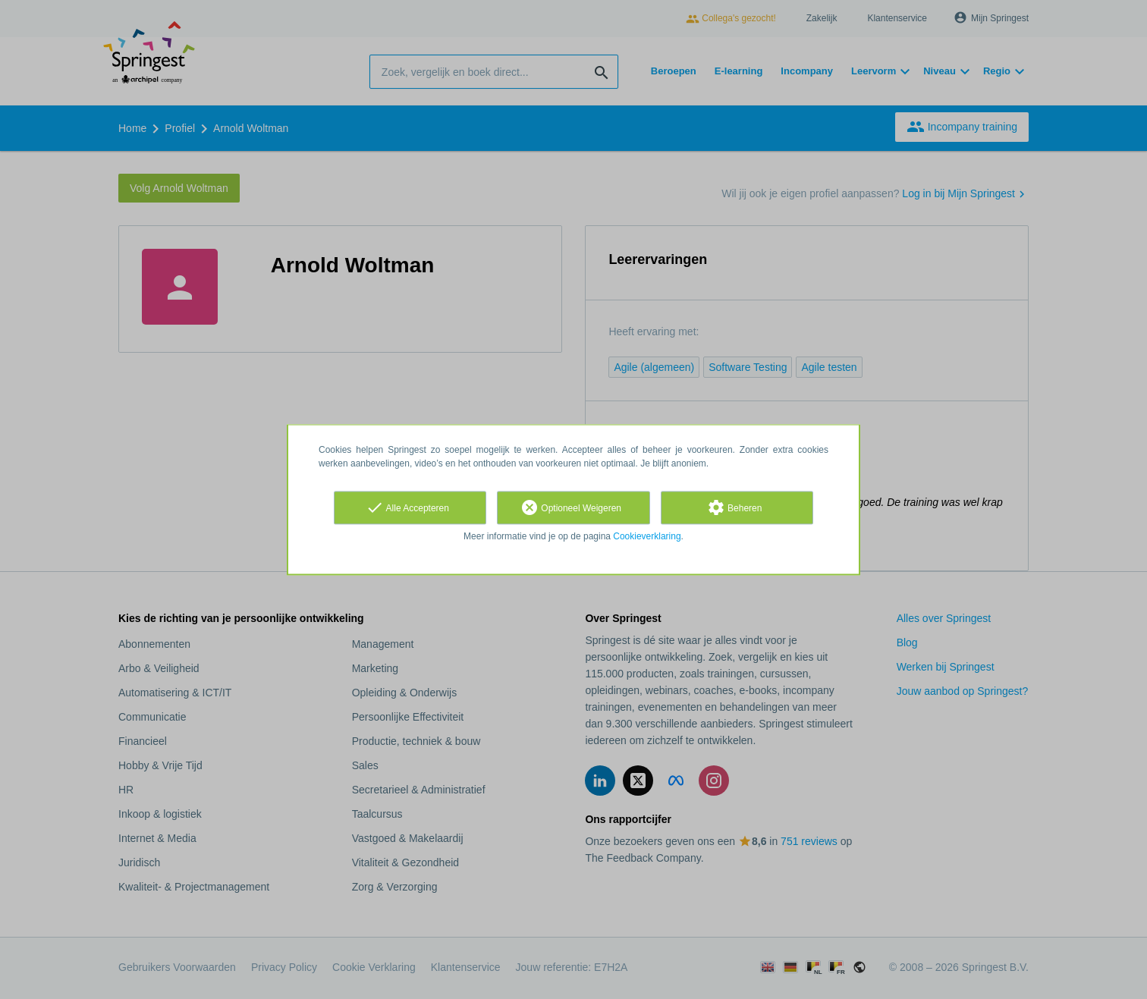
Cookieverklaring (646, 536)
